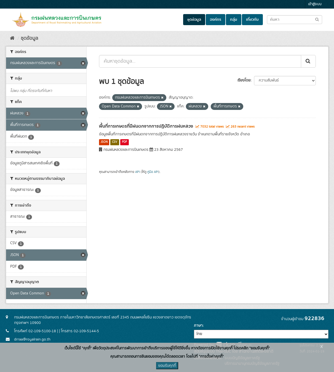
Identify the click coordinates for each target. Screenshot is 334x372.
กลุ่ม (233, 20)
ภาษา (198, 325)
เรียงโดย (243, 80)
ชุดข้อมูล (194, 20)
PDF (124, 142)
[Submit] (308, 61)
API (137, 172)
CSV (114, 142)
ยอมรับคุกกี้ (167, 365)
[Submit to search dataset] (317, 19)
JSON (104, 142)
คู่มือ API (153, 172)
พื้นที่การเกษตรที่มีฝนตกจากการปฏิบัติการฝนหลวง (146, 126)
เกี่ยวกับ (252, 20)
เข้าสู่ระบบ (315, 4)
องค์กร (215, 20)
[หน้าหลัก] (12, 38)
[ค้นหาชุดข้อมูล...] (200, 61)
